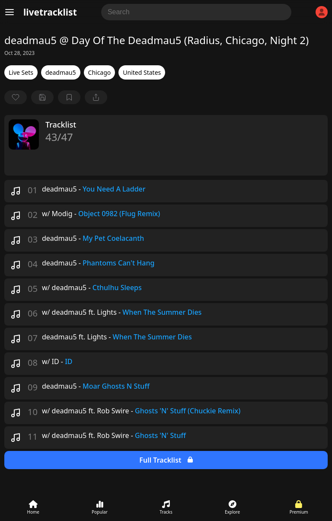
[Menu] (9, 12)
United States (142, 72)
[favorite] (15, 97)
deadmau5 (60, 72)
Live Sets (21, 72)
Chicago (99, 72)
